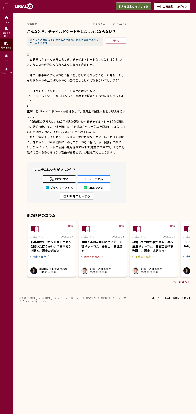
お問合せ (105, 393)
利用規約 (44, 393)
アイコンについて (36, 397)
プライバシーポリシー (68, 393)
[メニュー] (6, 6)
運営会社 (90, 393)
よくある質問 (27, 393)
